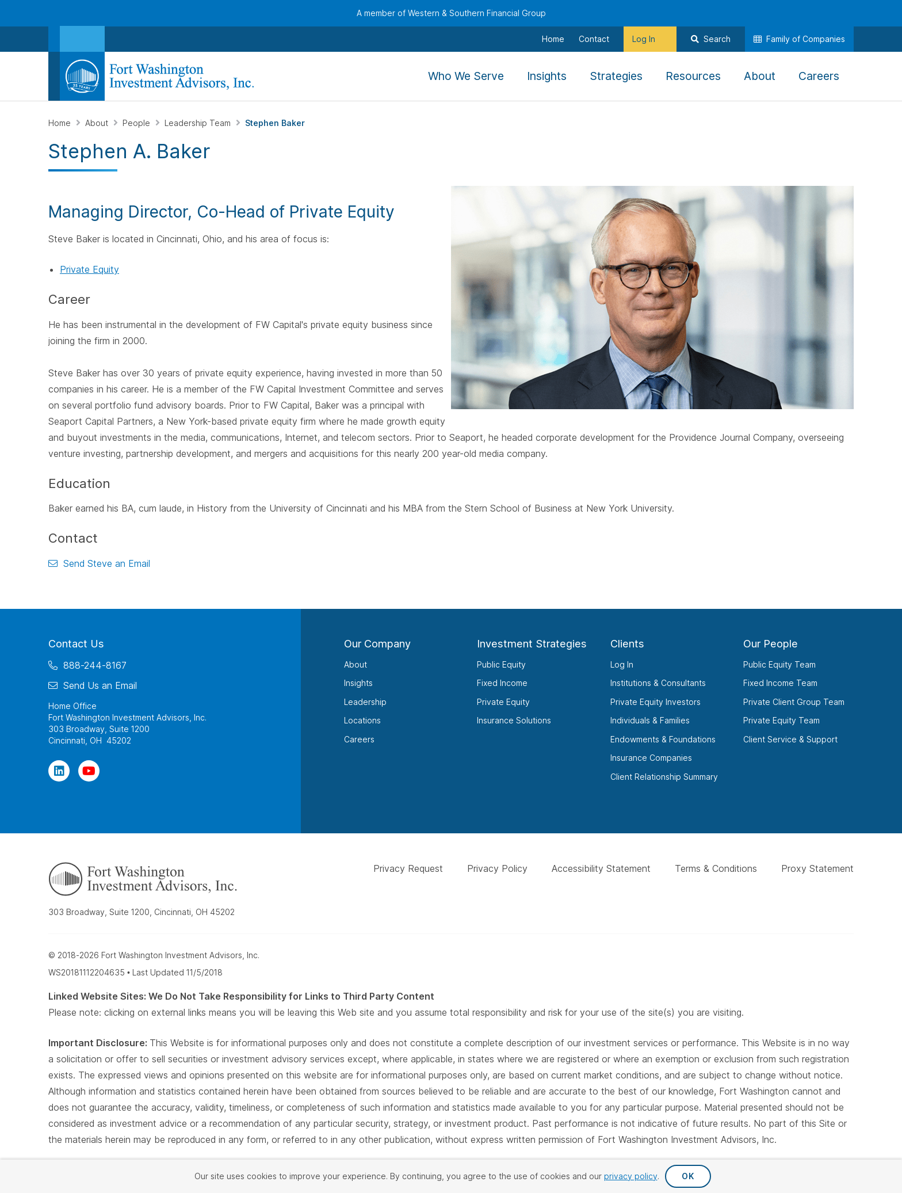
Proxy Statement (817, 868)
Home (60, 123)
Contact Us (76, 644)
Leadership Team (199, 123)
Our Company (377, 644)
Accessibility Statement (601, 868)
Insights (358, 683)
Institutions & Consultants (658, 683)
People (137, 123)
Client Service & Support (790, 739)
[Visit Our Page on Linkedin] (59, 770)
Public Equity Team (779, 664)
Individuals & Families (650, 720)
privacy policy (631, 1176)
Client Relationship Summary (664, 776)
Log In (621, 664)
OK (688, 1176)
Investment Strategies (532, 644)
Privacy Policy (497, 868)
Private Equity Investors (655, 701)
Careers (359, 739)
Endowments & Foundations (663, 739)
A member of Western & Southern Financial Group (451, 13)
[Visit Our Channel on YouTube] (89, 770)
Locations (362, 720)
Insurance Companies (651, 758)
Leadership (365, 701)
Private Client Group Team (793, 701)
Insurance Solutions (514, 720)
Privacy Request (408, 868)
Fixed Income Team (780, 683)
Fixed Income (502, 683)
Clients (627, 644)
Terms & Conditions (716, 868)
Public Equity (501, 664)
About (97, 123)
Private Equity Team (781, 720)
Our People (770, 644)
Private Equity (89, 269)
